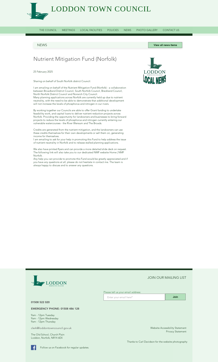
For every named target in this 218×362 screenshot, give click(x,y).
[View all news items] (165, 45)
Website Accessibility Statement (168, 327)
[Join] (175, 297)
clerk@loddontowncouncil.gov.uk (51, 328)
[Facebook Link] (33, 347)
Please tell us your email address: (122, 292)
